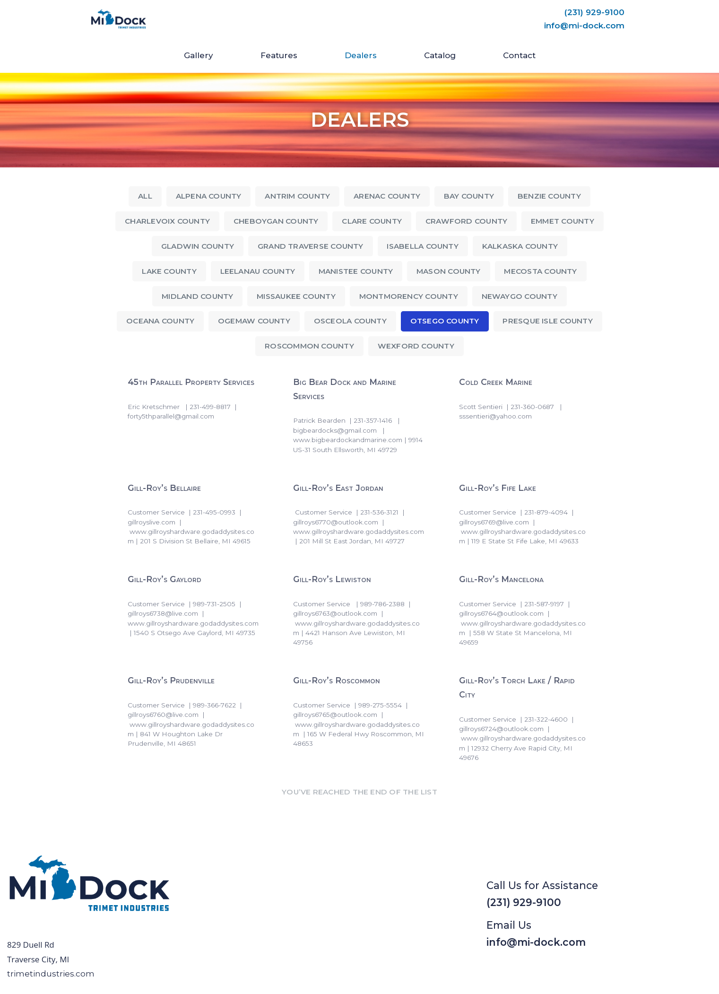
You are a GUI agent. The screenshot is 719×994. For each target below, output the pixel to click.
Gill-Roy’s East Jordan (338, 488)
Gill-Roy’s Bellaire (164, 488)
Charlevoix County (167, 221)
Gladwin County (197, 246)
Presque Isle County (547, 320)
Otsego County (444, 320)
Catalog (440, 55)
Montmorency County (408, 296)
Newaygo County (519, 296)
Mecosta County (540, 271)
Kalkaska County (520, 246)
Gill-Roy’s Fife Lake (497, 488)
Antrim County (297, 196)
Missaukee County (296, 296)
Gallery (198, 55)
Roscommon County (309, 345)
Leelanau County (257, 271)
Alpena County (209, 196)
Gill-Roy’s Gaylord (164, 579)
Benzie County (549, 196)
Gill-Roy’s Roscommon (336, 681)
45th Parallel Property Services (191, 382)
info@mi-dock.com (584, 25)
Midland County (197, 296)
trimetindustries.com (51, 973)
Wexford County (416, 345)
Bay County (469, 196)
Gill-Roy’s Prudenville (171, 681)
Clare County (372, 221)
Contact (519, 55)
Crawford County (466, 221)
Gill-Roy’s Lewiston (332, 579)
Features (278, 55)
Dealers (361, 55)
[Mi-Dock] (118, 19)
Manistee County (356, 271)
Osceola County (350, 320)
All (145, 196)
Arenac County (387, 196)
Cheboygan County (276, 221)
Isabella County (422, 246)
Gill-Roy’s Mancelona (501, 579)
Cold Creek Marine (495, 382)
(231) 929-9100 (594, 12)
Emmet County (562, 221)
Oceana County (160, 320)
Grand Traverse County (311, 246)
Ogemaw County (254, 320)
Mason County (448, 271)
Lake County (169, 271)
